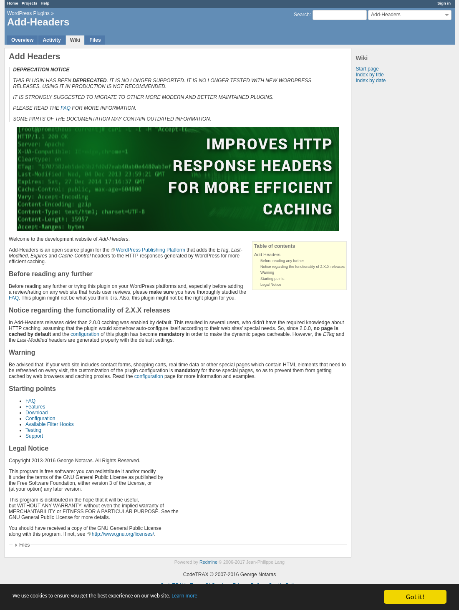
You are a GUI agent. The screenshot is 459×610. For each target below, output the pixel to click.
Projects (30, 3)
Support (34, 436)
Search (302, 15)
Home (12, 3)
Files (95, 40)
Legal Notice (270, 284)
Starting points (272, 279)
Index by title (369, 75)
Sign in (444, 3)
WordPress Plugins (28, 13)
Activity (52, 40)
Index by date (371, 80)
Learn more (233, 597)
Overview (22, 40)
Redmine (208, 562)
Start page (367, 69)
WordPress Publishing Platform (150, 250)
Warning (267, 272)
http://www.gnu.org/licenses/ (123, 534)
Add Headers (267, 254)
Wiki (75, 40)
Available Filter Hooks (49, 424)
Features (35, 407)
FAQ (66, 108)
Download (36, 413)
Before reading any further (282, 261)
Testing (33, 430)
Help (45, 3)
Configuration (40, 418)
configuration (85, 334)
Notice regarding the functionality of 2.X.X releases (302, 267)
